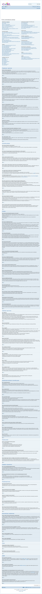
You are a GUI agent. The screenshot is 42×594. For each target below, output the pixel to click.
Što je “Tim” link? (23, 28)
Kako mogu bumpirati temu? (6, 55)
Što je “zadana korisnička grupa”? (25, 27)
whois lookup (33, 572)
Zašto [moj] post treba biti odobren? (7, 54)
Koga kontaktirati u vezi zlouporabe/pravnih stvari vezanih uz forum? (30, 58)
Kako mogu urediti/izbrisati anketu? (6, 49)
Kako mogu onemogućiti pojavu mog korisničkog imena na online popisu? (10, 33)
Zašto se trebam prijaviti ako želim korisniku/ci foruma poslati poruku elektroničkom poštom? (11, 42)
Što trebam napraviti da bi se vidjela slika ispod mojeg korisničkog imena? (11, 38)
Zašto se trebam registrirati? (6, 22)
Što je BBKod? (4, 58)
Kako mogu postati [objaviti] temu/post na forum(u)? (9, 45)
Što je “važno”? (4, 63)
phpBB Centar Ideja (23, 565)
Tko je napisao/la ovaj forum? (25, 56)
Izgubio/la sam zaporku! (5, 27)
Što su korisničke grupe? (24, 24)
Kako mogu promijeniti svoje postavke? (7, 32)
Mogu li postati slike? (5, 60)
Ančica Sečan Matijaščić (23, 590)
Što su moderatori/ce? (24, 23)
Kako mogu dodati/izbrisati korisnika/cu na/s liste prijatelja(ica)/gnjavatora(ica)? (27, 38)
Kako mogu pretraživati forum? (25, 41)
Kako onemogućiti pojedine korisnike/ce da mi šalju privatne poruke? (30, 32)
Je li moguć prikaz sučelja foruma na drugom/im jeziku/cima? (10, 37)
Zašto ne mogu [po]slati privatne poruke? (26, 31)
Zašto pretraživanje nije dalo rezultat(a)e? (26, 42)
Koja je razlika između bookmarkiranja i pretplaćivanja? (28, 47)
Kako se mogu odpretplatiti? (25, 50)
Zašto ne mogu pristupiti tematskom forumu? (8, 50)
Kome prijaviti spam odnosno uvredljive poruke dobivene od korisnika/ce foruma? (29, 33)
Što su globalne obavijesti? (5, 61)
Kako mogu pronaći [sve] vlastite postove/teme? (27, 44)
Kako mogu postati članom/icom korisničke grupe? (28, 25)
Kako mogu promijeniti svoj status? (6, 40)
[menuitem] (6, 6)
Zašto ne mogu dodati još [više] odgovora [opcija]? (8, 48)
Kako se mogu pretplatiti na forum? (26, 49)
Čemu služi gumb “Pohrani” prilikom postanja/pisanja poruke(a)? (10, 53)
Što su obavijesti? (4, 62)
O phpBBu (27, 559)
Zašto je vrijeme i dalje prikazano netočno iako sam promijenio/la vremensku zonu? (10, 36)
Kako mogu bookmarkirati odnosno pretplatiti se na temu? (29, 48)
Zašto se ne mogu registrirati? (6, 24)
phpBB (34, 173)
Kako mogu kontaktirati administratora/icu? (27, 59)
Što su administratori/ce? (24, 22)
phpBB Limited (24, 558)
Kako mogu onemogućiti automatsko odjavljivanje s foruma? (10, 28)
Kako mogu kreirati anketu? (5, 47)
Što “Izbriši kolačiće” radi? (5, 29)
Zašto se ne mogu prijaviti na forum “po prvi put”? (8, 25)
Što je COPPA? (4, 23)
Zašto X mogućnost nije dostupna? (26, 57)
